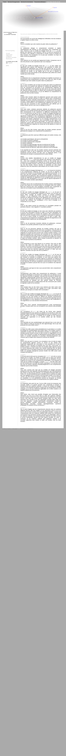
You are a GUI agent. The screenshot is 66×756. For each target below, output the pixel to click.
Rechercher (9, 58)
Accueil (8, 53)
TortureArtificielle (24, 37)
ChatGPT (22, 46)
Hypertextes (9, 54)
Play (13, 50)
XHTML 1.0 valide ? (6, 428)
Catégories (9, 56)
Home (4, 2)
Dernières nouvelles (11, 57)
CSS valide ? (15, 428)
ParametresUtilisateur (40, 2)
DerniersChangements (14, 2)
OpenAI (54, 50)
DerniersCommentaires (27, 2)
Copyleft (10, 63)
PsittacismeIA (41, 34)
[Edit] (7, 65)
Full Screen (8, 50)
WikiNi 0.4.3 (30, 428)
